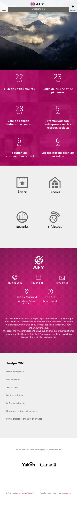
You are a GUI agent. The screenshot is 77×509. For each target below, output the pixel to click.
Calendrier (38, 9)
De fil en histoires (14, 395)
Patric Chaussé (21, 493)
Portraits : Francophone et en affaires (24, 419)
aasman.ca (66, 493)
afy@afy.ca (62, 282)
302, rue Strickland (27, 300)
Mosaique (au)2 (14, 379)
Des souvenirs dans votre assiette (22, 411)
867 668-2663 (15, 282)
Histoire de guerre (15, 371)
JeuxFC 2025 (12, 387)
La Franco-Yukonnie (15, 403)
